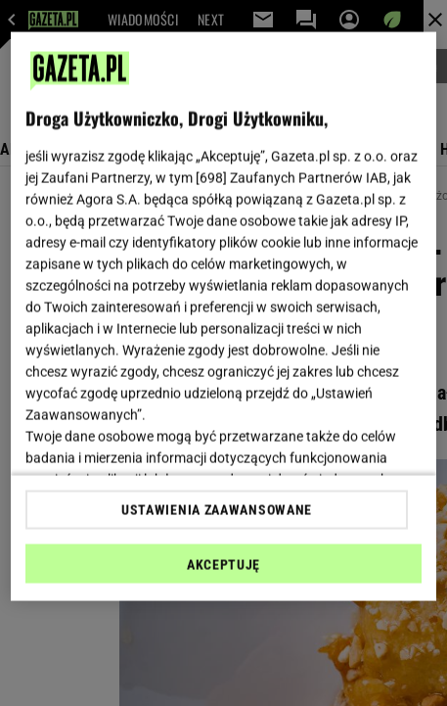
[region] (223, 316)
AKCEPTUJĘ (223, 564)
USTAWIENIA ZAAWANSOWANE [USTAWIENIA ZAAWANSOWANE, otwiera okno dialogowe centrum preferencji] (216, 509)
